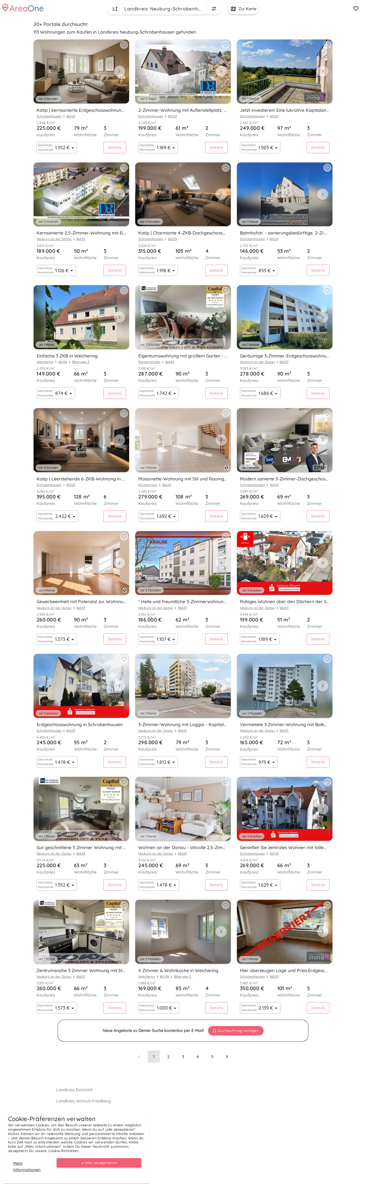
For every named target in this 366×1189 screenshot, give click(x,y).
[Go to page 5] (212, 1056)
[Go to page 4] (198, 1056)
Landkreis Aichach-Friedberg (83, 1100)
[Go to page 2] (168, 1056)
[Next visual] (119, 71)
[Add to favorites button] (124, 45)
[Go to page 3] (183, 1056)
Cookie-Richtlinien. (64, 1151)
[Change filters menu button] (214, 9)
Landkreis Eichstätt (74, 1089)
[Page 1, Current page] (154, 1056)
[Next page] (227, 1056)
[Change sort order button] (115, 9)
